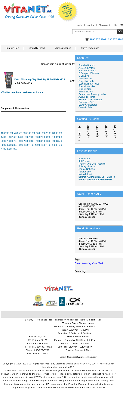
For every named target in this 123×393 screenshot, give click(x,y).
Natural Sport (85, 174)
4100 (31, 145)
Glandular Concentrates (90, 99)
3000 (31, 141)
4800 (9, 149)
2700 (14, 141)
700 (29, 133)
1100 (48, 133)
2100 (42, 137)
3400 (54, 141)
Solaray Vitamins (86, 166)
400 (16, 133)
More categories (63, 48)
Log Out (90, 25)
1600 (14, 137)
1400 (3, 137)
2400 (59, 137)
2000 (37, 137)
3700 (9, 145)
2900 (26, 141)
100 (3, 133)
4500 (54, 145)
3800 (14, 145)
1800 (26, 137)
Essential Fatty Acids (88, 83)
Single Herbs (84, 89)
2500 (3, 141)
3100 (37, 141)
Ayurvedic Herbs (86, 97)
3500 (59, 141)
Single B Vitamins (87, 70)
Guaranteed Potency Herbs (92, 94)
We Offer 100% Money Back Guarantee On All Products (67, 11)
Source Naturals (86, 169)
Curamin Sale (12, 48)
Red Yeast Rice (44, 320)
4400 (48, 145)
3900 (20, 145)
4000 (26, 145)
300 (12, 133)
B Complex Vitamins (88, 73)
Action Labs (84, 158)
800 (33, 133)
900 (38, 133)
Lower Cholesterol (87, 105)
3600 (3, 145)
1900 (31, 137)
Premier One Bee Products (91, 163)
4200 (37, 145)
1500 (9, 137)
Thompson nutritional (66, 320)
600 (25, 133)
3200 (42, 141)
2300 (54, 137)
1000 (42, 133)
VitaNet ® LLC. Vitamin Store (58, 288)
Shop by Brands (87, 65)
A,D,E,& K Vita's (86, 68)
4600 (59, 145)
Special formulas (86, 86)
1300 (60, 133)
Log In (79, 25)
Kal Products (84, 161)
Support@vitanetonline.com (82, 357)
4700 (3, 149)
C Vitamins (83, 76)
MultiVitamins (85, 78)
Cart (116, 25)
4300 (42, 145)
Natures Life (84, 171)
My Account (104, 25)
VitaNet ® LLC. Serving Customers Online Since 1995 (29, 11)
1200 (54, 133)
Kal (99, 320)
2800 (20, 141)
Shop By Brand (37, 48)
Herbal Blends (85, 91)
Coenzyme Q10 (86, 102)
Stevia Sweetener (90, 48)
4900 (14, 149)
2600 (9, 141)
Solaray (29, 320)
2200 (48, 137)
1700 (20, 137)
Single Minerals (86, 81)
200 (7, 133)
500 (20, 133)
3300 (48, 141)
